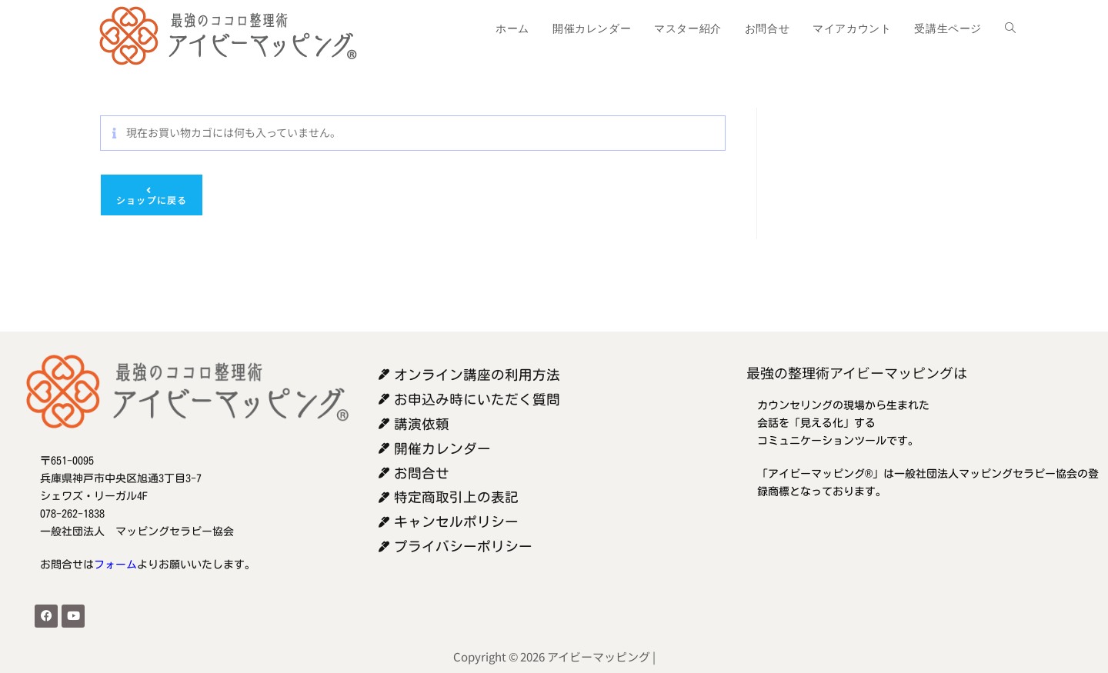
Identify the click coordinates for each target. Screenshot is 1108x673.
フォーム (115, 564)
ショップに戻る (151, 199)
